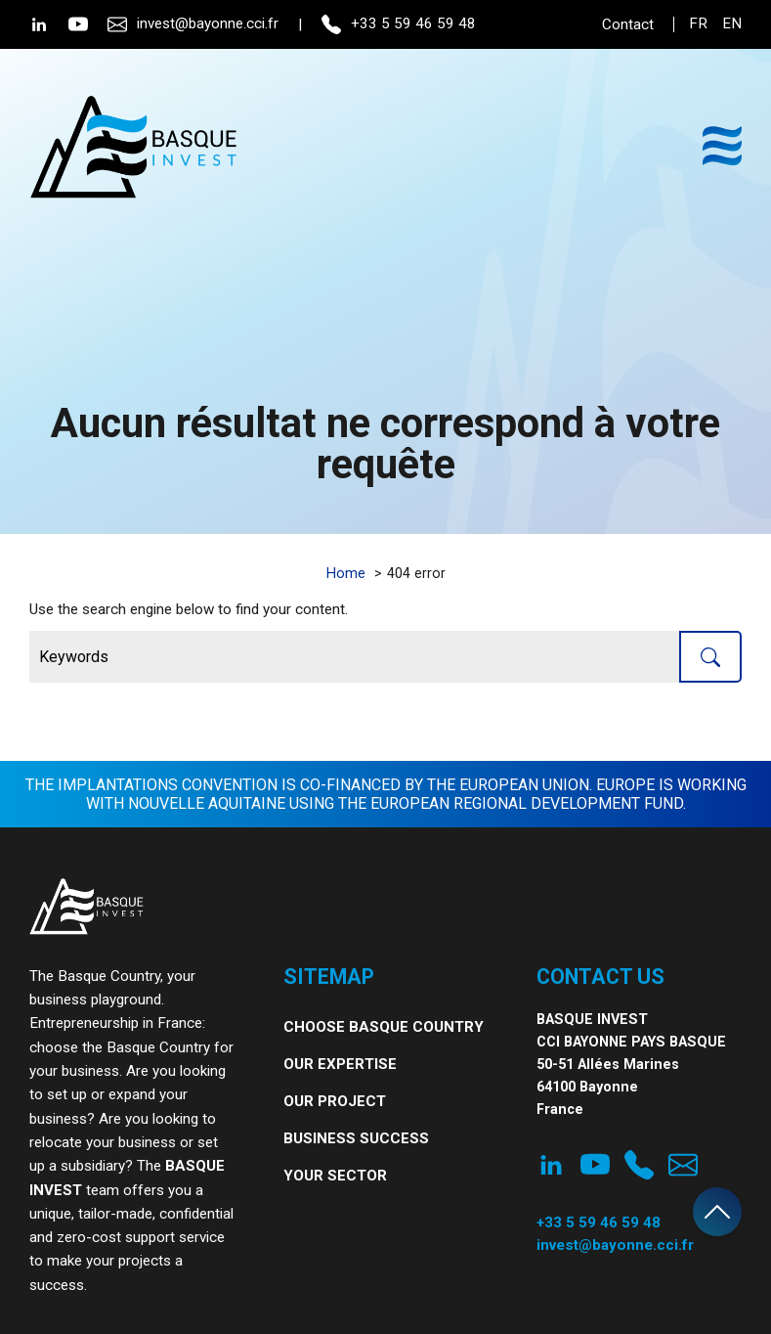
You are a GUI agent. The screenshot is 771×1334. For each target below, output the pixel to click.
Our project (334, 1101)
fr (698, 24)
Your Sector (335, 1175)
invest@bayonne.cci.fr (192, 24)
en (732, 24)
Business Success (356, 1138)
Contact (628, 24)
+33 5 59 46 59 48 (398, 24)
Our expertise (340, 1064)
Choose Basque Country (383, 1027)
